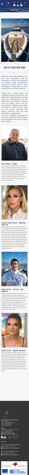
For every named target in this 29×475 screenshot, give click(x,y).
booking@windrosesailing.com (11, 434)
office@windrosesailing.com (11, 441)
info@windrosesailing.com (10, 420)
